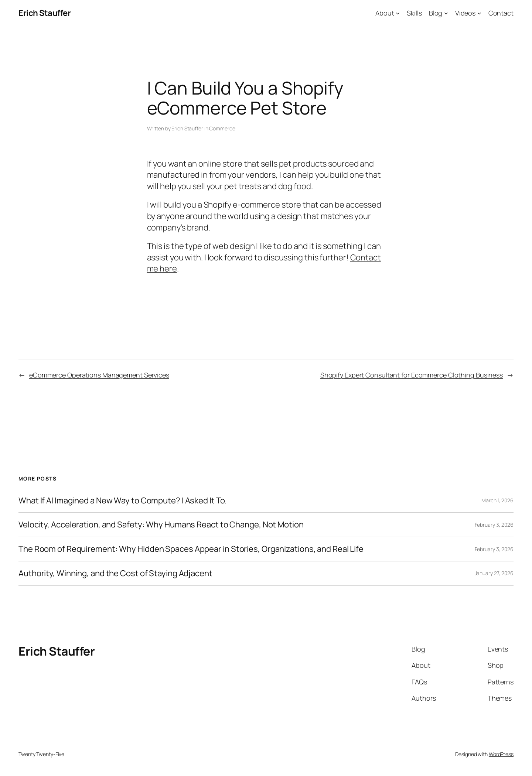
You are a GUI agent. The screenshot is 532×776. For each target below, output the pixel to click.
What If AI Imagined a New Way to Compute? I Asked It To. (122, 500)
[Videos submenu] (479, 13)
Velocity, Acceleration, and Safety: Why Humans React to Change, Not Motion (161, 524)
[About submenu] (398, 13)
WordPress (501, 754)
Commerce (222, 128)
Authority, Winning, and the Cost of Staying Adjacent (115, 573)
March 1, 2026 (497, 500)
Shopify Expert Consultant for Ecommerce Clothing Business (411, 374)
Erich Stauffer (44, 12)
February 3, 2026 (494, 524)
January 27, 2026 (494, 573)
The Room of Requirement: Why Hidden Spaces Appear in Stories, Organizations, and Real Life (191, 549)
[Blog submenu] (446, 13)
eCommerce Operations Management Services (99, 374)
